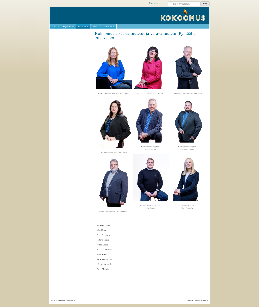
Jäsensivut (154, 3)
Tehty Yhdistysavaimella (197, 300)
